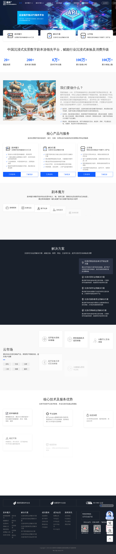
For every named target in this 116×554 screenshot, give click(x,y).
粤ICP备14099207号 (58, 550)
